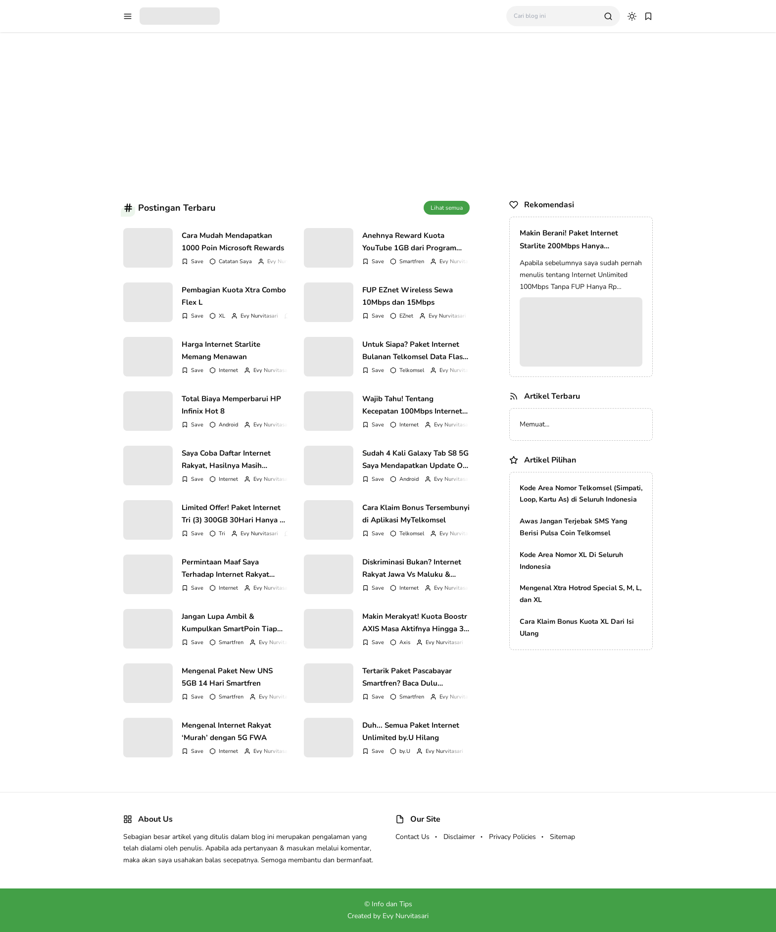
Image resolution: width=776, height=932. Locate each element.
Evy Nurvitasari (286, 261)
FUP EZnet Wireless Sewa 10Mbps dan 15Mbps (407, 296)
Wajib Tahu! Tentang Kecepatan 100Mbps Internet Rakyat (412, 405)
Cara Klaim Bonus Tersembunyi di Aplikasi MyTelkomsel (416, 514)
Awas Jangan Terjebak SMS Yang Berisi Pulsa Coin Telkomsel (573, 527)
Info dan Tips (392, 904)
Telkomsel (411, 370)
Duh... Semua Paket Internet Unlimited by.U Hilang (410, 731)
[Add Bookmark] (192, 261)
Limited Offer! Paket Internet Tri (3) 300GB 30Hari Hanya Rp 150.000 (235, 514)
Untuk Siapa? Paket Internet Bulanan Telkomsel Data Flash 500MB (414, 350)
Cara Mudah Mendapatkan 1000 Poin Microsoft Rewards (233, 242)
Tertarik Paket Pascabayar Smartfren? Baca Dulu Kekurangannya (407, 677)
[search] (608, 16)
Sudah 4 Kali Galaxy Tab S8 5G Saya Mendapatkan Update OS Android (415, 459)
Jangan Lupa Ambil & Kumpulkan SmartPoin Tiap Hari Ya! (229, 622)
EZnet (406, 316)
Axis (404, 642)
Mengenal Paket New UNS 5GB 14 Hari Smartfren (227, 677)
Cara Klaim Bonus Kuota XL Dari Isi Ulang (577, 627)
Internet (228, 370)
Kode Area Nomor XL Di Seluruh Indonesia (571, 560)
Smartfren (411, 261)
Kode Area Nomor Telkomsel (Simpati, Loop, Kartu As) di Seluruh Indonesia (581, 494)
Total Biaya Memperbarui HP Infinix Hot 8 (231, 405)
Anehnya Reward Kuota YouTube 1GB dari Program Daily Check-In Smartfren (409, 242)
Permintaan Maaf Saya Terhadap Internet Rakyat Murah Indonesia (225, 568)
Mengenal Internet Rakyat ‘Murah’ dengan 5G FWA (226, 731)
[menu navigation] (127, 16)
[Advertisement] (388, 111)
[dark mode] (632, 16)
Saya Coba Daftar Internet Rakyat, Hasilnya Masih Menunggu (226, 459)
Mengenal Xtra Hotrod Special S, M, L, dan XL (580, 594)
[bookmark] (648, 16)
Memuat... (534, 424)
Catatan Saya (235, 261)
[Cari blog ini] (555, 16)
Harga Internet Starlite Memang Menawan (221, 350)
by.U (404, 751)
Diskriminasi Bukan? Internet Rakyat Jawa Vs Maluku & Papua (411, 568)
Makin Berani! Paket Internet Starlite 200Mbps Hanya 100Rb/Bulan (569, 240)
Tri (222, 533)
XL (222, 316)
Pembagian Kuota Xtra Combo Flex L (234, 296)
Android (228, 424)
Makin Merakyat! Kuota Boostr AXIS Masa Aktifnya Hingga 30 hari (415, 622)
